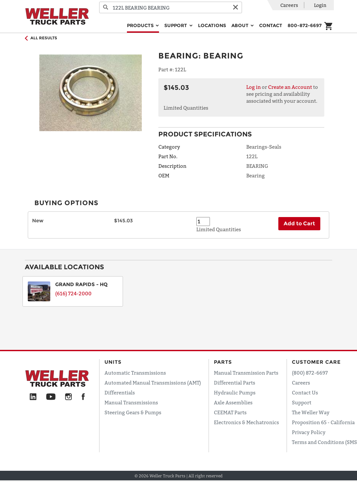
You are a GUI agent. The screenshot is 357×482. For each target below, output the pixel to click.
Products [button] (141, 25)
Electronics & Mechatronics (246, 422)
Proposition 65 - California (323, 422)
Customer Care (316, 362)
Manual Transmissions (131, 402)
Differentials (119, 392)
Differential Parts (234, 383)
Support (301, 402)
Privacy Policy (309, 432)
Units (113, 362)
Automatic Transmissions (135, 373)
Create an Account (290, 87)
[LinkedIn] (33, 397)
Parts (223, 362)
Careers (289, 5)
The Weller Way (311, 412)
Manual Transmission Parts (246, 373)
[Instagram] (68, 397)
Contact (270, 25)
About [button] (240, 25)
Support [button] (176, 25)
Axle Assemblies (233, 402)
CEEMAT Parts (230, 412)
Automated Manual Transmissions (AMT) (152, 383)
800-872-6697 (305, 25)
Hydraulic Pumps (235, 392)
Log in (253, 87)
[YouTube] (51, 397)
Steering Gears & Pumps (132, 412)
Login (320, 5)
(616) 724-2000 (73, 293)
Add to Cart (299, 223)
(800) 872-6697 (310, 373)
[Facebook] (83, 397)
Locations (212, 25)
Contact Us (305, 392)
